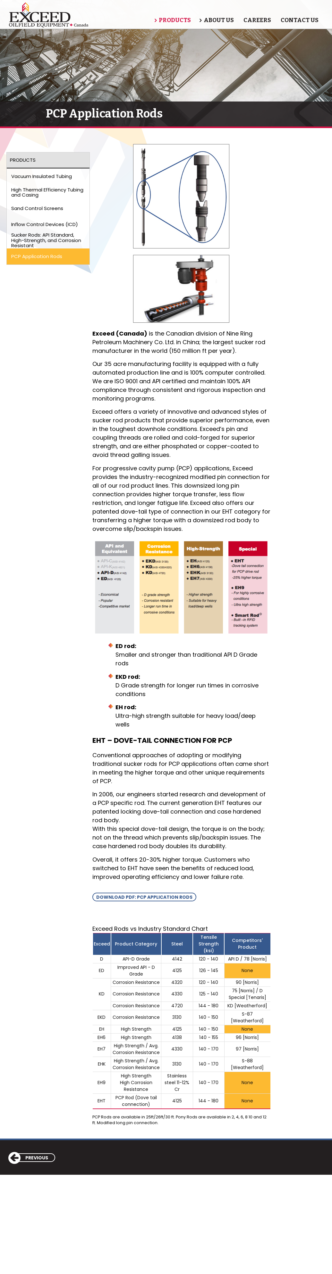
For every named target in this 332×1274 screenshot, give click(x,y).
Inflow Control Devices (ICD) (44, 224)
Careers (257, 20)
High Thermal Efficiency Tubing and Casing (47, 192)
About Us (219, 20)
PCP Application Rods (36, 256)
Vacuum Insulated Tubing (41, 176)
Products (175, 20)
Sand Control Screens (37, 208)
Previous (28, 1157)
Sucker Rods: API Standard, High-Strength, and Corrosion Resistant (46, 240)
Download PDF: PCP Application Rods (144, 897)
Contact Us (300, 20)
